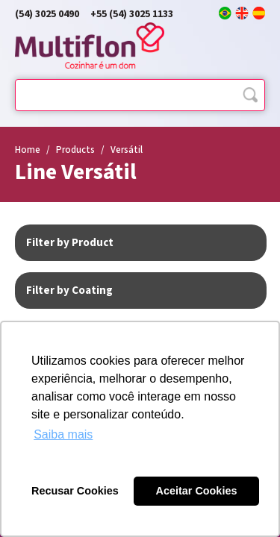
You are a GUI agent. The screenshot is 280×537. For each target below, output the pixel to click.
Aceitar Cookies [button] (196, 491)
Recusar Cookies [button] (75, 491)
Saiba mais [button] (63, 434)
